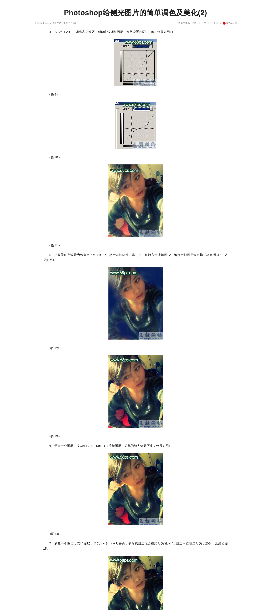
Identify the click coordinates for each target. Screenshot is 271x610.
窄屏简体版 (184, 23)
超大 (218, 23)
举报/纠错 (230, 23)
